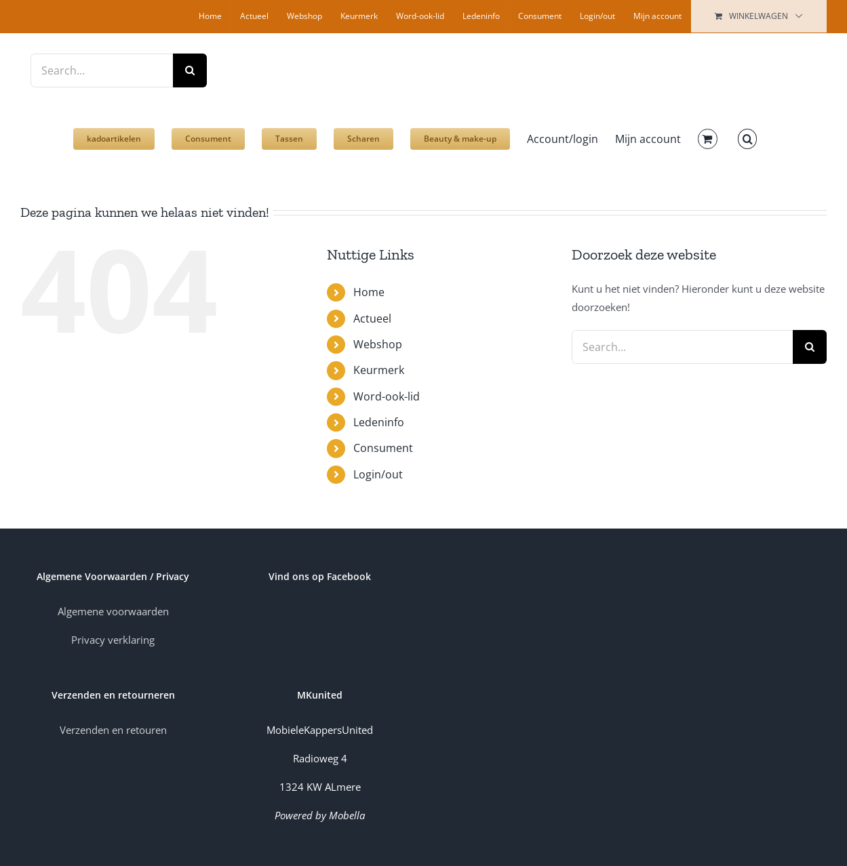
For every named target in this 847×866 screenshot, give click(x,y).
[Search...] (102, 70)
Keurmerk (378, 370)
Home (369, 292)
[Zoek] (190, 70)
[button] (747, 132)
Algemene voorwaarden (113, 611)
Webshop (377, 344)
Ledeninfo (378, 422)
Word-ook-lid (386, 396)
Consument (383, 447)
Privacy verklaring (113, 639)
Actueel (372, 318)
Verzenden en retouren (113, 730)
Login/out (378, 474)
